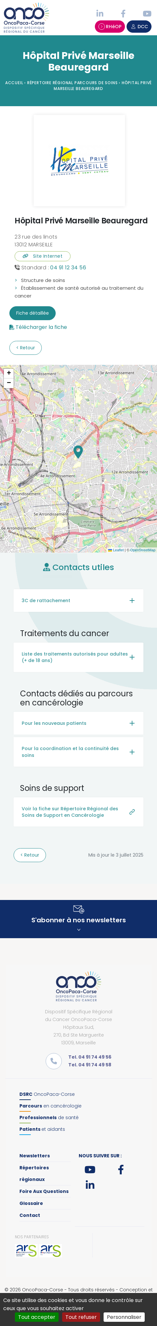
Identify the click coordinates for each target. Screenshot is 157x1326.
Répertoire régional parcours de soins (72, 82)
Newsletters (34, 1155)
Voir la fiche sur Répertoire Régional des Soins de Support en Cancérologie (70, 811)
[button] (78, 452)
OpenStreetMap (142, 550)
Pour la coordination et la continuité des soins (70, 751)
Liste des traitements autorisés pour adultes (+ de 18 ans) (75, 657)
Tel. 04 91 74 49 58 (89, 1065)
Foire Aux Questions (44, 1191)
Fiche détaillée (32, 313)
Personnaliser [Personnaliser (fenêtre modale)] (124, 1317)
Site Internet (42, 256)
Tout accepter (36, 1317)
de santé (49, 1117)
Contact (29, 1215)
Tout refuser (81, 1317)
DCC (139, 26)
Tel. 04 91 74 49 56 (89, 1057)
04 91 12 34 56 (68, 267)
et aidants (42, 1129)
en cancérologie (50, 1106)
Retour (27, 347)
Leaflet (116, 550)
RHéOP (109, 26)
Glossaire (31, 1203)
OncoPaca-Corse (47, 1094)
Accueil (14, 82)
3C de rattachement (46, 600)
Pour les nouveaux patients (54, 723)
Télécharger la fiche (41, 327)
